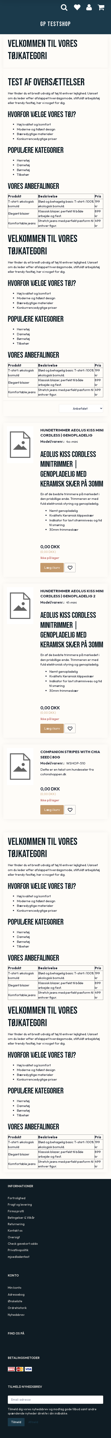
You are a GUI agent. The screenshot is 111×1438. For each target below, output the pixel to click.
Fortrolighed (16, 1198)
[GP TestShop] (55, 24)
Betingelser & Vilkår (21, 1218)
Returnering (16, 1224)
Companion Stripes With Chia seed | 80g (70, 754)
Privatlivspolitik (18, 1250)
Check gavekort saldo (23, 1244)
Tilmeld (16, 1422)
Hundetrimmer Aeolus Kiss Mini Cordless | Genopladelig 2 (72, 593)
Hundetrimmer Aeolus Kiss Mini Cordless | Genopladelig (72, 433)
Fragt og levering (20, 1205)
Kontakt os (15, 1231)
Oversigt (14, 1237)
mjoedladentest (18, 1257)
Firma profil (16, 1211)
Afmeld (33, 1422)
